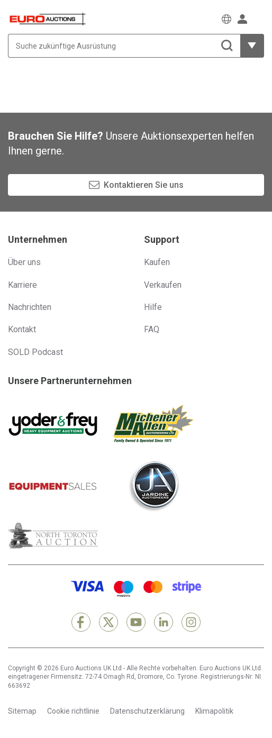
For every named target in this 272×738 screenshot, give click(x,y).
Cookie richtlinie (73, 711)
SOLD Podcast (35, 352)
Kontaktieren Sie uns (144, 185)
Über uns (24, 262)
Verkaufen (163, 285)
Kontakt (22, 329)
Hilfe (153, 307)
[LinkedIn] (163, 622)
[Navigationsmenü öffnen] (258, 18)
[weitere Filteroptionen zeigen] (252, 46)
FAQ (151, 329)
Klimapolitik (214, 711)
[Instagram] (191, 622)
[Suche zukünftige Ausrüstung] (124, 46)
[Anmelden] (242, 19)
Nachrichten (29, 307)
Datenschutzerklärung (147, 711)
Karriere (22, 285)
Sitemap (22, 711)
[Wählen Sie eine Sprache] (226, 19)
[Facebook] (80, 622)
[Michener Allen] (153, 424)
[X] (108, 622)
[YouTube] (136, 622)
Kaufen (157, 262)
